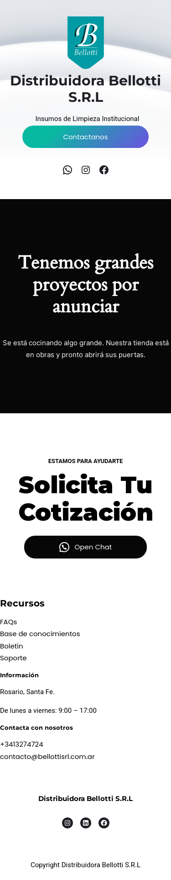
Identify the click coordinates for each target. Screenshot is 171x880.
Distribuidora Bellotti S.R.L (85, 798)
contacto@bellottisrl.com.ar (47, 756)
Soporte (13, 658)
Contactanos (85, 137)
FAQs (8, 622)
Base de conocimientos (40, 633)
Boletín (11, 646)
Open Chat (93, 547)
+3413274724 (21, 744)
